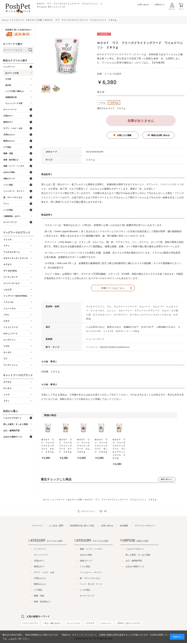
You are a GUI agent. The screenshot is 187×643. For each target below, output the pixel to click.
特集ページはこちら (112, 288)
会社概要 (124, 526)
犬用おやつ (32, 561)
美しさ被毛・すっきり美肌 (145, 555)
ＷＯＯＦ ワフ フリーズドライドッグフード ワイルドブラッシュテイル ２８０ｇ (160, 453)
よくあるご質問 (56, 526)
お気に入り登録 (124, 135)
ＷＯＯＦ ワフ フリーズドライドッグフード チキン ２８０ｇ (52, 452)
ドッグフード (33, 549)
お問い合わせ (143, 5)
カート (181, 9)
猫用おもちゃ (33, 584)
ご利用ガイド (159, 5)
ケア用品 (31, 590)
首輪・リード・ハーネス (91, 549)
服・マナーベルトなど (90, 578)
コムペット (106, 623)
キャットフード (34, 555)
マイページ (37, 526)
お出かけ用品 (86, 555)
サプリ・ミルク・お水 (37, 572)
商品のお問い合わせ (160, 135)
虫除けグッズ (86, 561)
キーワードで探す (12, 44)
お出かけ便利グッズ (142, 566)
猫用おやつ (32, 566)
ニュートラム (73, 623)
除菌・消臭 (32, 596)
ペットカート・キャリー (91, 572)
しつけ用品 (85, 590)
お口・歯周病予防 (141, 561)
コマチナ (90, 623)
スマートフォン (88, 511)
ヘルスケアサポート (142, 549)
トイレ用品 (85, 566)
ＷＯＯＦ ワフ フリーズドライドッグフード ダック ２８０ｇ (133, 452)
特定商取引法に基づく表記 (82, 526)
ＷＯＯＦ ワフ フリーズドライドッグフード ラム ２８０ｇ (106, 452)
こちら (12, 638)
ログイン (172, 9)
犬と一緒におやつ (52, 623)
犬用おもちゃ (33, 578)
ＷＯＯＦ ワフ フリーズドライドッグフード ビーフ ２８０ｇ (79, 452)
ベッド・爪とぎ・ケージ (91, 584)
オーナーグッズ (87, 596)
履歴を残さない (167, 479)
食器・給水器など (35, 602)
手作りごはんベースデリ (129, 623)
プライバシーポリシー (145, 526)
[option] (52, 443)
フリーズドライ (30, 623)
